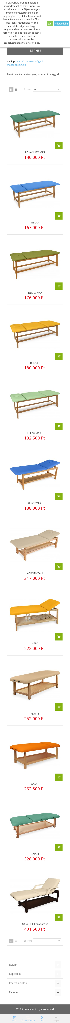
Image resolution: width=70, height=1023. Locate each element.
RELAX (35, 222)
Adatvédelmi (61, 23)
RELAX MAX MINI (35, 152)
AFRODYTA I (35, 503)
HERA (35, 643)
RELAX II (35, 363)
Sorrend (28, 89)
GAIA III (35, 854)
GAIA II (35, 783)
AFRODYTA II (35, 573)
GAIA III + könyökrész (35, 924)
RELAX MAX (35, 292)
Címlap (11, 61)
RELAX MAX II (35, 433)
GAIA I (35, 713)
